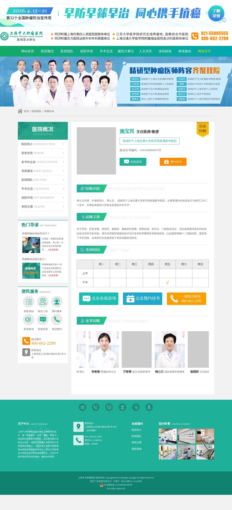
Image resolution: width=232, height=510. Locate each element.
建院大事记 (126, 51)
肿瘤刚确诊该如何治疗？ (36, 233)
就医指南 (137, 449)
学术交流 (106, 51)
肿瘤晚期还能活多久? (34, 259)
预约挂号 (176, 161)
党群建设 (36, 170)
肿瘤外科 (49, 111)
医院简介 (38, 144)
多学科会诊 (39, 161)
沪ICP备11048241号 (116, 488)
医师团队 (66, 51)
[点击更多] (53, 249)
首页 (26, 111)
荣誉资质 (32, 153)
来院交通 (33, 206)
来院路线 (165, 51)
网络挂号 (204, 51)
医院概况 (47, 51)
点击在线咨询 (104, 298)
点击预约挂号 (147, 298)
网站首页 (27, 51)
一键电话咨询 (193, 299)
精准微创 (184, 51)
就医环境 (86, 51)
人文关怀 (145, 51)
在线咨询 (136, 161)
